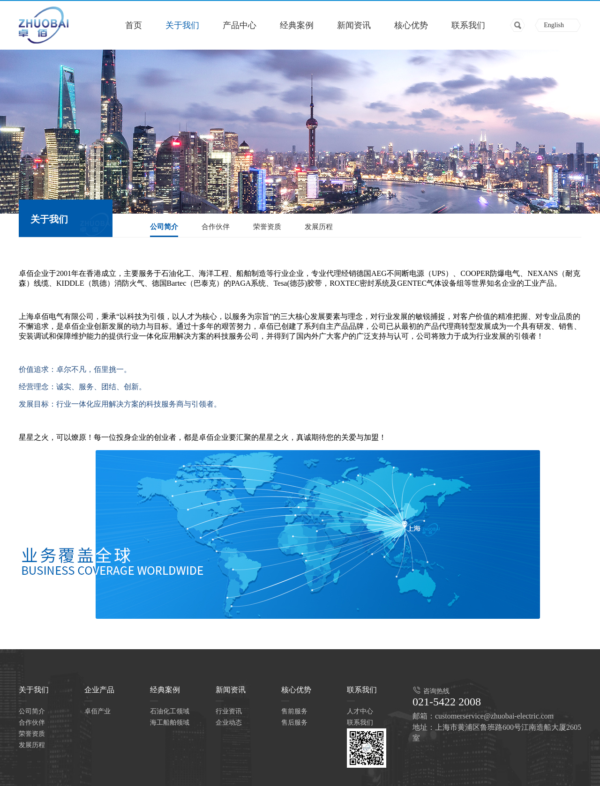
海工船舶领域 (169, 722)
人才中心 (360, 711)
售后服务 (294, 722)
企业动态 (229, 722)
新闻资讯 (354, 25)
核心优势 (411, 25)
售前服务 (294, 711)
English (554, 25)
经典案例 (297, 25)
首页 (133, 25)
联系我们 (468, 25)
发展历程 (319, 226)
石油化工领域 (169, 711)
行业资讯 (229, 711)
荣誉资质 (267, 226)
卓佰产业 (97, 711)
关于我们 (182, 25)
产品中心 (239, 25)
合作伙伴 (216, 226)
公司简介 (164, 226)
